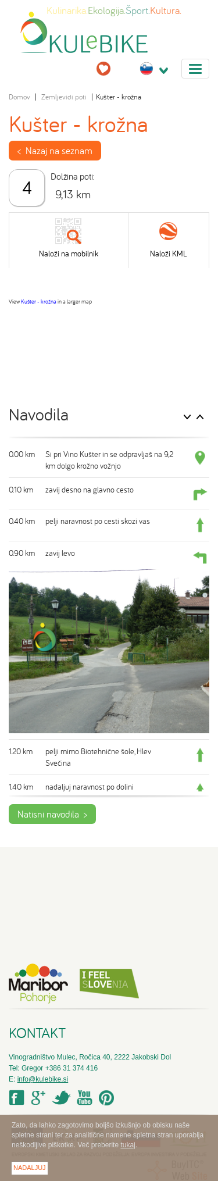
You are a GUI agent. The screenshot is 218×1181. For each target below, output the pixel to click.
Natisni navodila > (52, 814)
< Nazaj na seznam (54, 150)
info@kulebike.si (43, 1079)
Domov (19, 97)
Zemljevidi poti (64, 97)
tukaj (127, 1145)
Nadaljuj (29, 1167)
